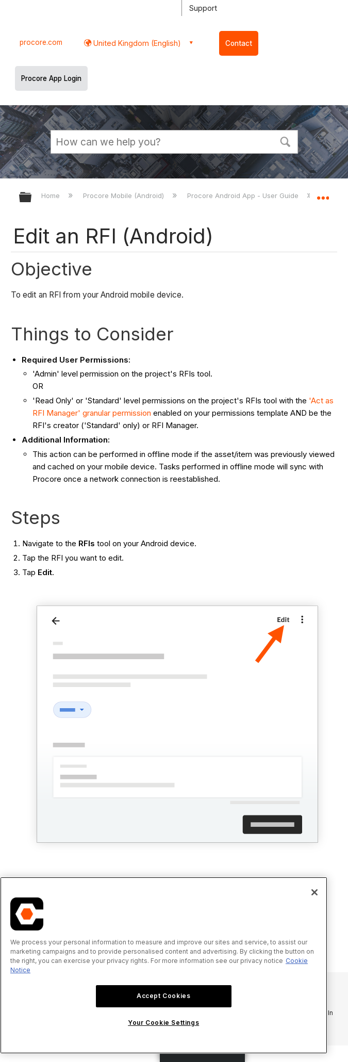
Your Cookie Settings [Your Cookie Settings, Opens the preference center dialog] (163, 1022)
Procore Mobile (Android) (124, 195)
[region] (163, 965)
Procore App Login (51, 78)
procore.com (41, 42)
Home (51, 195)
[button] (285, 140)
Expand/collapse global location (323, 194)
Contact (238, 43)
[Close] (314, 892)
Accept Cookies (163, 996)
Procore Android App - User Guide (244, 195)
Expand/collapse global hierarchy (31, 197)
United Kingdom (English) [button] (136, 43)
